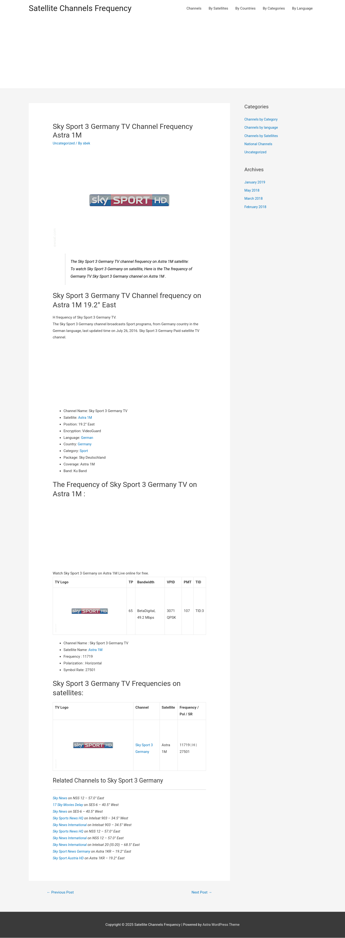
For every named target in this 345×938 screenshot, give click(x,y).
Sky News (61, 798)
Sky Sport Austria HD (69, 858)
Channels (194, 8)
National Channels (259, 144)
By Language (302, 8)
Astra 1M (85, 418)
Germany (85, 444)
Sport (84, 451)
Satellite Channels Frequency (82, 8)
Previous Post (61, 892)
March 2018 (254, 198)
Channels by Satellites (261, 136)
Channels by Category (261, 120)
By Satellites (218, 8)
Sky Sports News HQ (69, 818)
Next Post (201, 892)
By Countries (245, 8)
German (87, 438)
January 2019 (255, 182)
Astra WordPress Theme (221, 925)
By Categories (274, 8)
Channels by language (261, 128)
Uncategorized (64, 144)
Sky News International (71, 824)
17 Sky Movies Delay (69, 805)
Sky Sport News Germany (73, 851)
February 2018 (255, 206)
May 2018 (252, 190)
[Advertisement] (172, 53)
